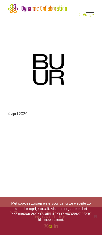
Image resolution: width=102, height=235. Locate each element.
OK (51, 227)
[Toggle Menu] (90, 10)
